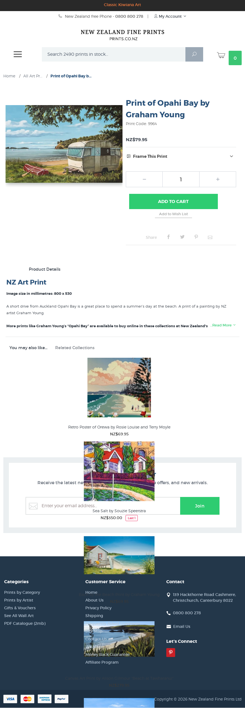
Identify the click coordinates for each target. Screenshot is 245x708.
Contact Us (96, 639)
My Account (170, 16)
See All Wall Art (19, 615)
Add (173, 202)
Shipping (94, 615)
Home (91, 592)
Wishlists (94, 646)
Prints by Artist (18, 600)
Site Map (94, 631)
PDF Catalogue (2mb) (24, 623)
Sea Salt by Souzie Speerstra (119, 511)
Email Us (181, 626)
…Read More (223, 325)
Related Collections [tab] (75, 348)
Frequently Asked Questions (112, 623)
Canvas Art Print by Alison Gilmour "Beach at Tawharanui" (119, 678)
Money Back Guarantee (107, 654)
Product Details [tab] (44, 269)
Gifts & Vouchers (20, 608)
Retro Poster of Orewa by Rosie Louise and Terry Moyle (119, 427)
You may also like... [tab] (28, 348)
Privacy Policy (98, 608)
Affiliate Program (102, 662)
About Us (94, 600)
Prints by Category (22, 592)
